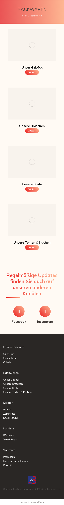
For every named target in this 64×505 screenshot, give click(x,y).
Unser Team (10, 358)
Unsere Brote (32, 184)
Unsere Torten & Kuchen (32, 242)
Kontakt (7, 465)
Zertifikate (9, 413)
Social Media (10, 417)
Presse (7, 409)
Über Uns (8, 353)
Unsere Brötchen (32, 126)
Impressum (9, 456)
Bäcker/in (8, 435)
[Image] (32, 45)
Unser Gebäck (32, 67)
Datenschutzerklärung (16, 461)
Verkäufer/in (10, 439)
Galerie (7, 362)
